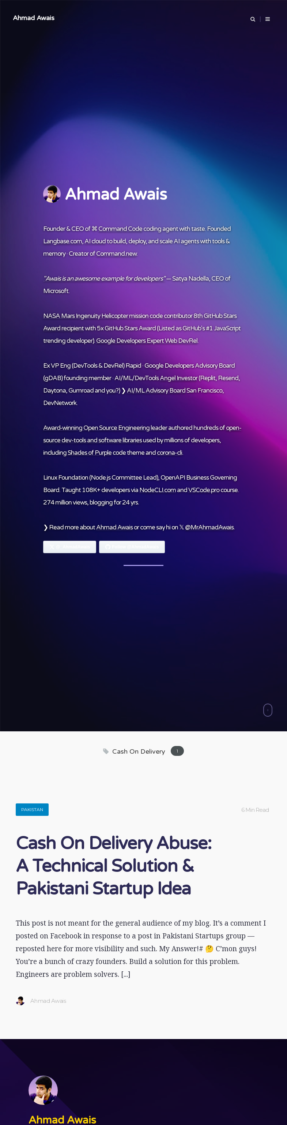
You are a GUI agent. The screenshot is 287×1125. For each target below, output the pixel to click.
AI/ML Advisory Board (156, 390)
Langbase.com (62, 241)
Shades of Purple (90, 453)
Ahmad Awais (33, 18)
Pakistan (32, 809)
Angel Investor (178, 378)
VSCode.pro (203, 490)
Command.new (116, 254)
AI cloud (95, 241)
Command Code (120, 229)
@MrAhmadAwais (209, 527)
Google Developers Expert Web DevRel (146, 341)
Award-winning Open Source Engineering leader (105, 428)
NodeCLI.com (157, 490)
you (111, 390)
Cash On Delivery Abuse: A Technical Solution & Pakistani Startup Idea (113, 866)
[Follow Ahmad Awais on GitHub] (132, 547)
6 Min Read (255, 809)
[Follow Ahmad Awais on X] (70, 547)
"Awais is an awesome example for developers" (104, 278)
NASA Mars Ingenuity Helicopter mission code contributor (117, 316)
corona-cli (169, 453)
